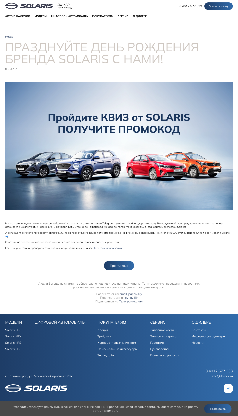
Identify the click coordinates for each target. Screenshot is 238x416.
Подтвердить (218, 408)
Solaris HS (12, 349)
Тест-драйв (105, 355)
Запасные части (162, 330)
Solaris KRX (13, 336)
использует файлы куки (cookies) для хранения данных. (66, 407)
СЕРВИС (123, 16)
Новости (198, 342)
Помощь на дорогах (164, 355)
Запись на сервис (163, 336)
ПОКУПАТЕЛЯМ (102, 16)
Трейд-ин (104, 336)
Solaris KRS (13, 342)
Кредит (102, 330)
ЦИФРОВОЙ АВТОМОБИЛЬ (69, 16)
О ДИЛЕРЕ (140, 16)
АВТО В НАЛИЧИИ (17, 16)
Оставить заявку (218, 6)
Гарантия (157, 342)
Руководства (159, 349)
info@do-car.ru (222, 376)
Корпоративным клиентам (116, 342)
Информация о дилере (208, 336)
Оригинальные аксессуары (117, 349)
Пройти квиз (119, 265)
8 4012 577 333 (190, 6)
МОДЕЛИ (41, 16)
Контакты (199, 330)
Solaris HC (12, 330)
